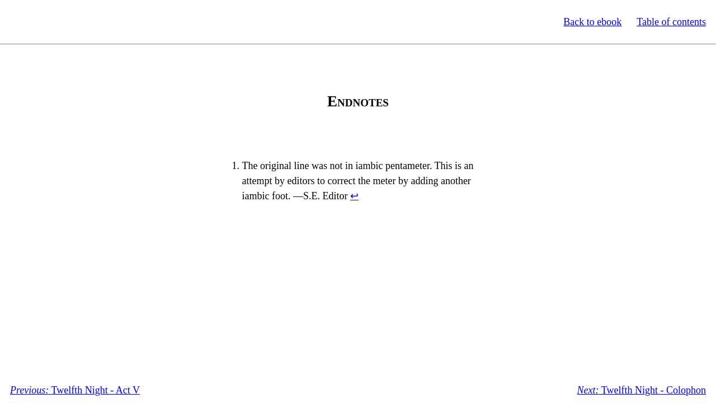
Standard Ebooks (60, 22)
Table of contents (671, 21)
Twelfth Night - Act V (75, 390)
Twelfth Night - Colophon (641, 390)
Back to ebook (592, 21)
